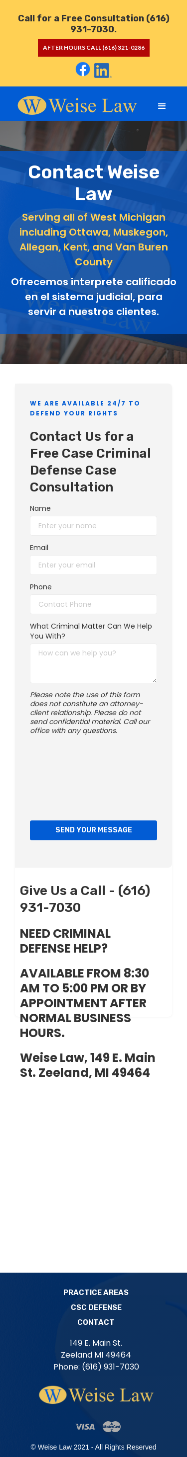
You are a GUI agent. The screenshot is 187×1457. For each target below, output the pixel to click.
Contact (96, 1322)
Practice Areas (96, 1292)
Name (40, 508)
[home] (76, 104)
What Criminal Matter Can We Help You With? (91, 631)
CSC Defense (96, 1307)
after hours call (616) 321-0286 (94, 47)
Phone (41, 587)
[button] (162, 106)
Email (39, 548)
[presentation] (71, 775)
